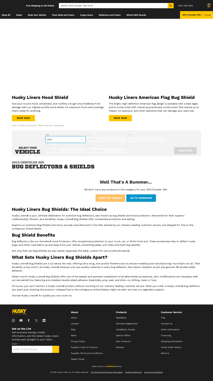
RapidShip (121, 317)
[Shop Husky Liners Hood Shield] (23, 118)
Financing (166, 335)
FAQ (163, 317)
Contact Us (166, 323)
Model (130, 135)
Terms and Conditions (153, 372)
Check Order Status (171, 347)
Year (47, 135)
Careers (75, 323)
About (74, 317)
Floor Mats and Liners (63, 15)
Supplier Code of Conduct (84, 347)
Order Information (170, 329)
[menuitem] (6, 15)
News (73, 335)
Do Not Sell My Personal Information (107, 372)
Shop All (6, 15)
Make (89, 135)
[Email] (32, 349)
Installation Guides (125, 329)
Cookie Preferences (133, 372)
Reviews (120, 347)
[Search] (113, 5)
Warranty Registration (127, 323)
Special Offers (123, 335)
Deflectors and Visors (110, 15)
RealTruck (111, 366)
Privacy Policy (78, 341)
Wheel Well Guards (136, 15)
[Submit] (55, 349)
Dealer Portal (77, 359)
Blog (73, 329)
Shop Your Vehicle (37, 15)
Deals (19, 15)
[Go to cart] (208, 6)
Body (48, 146)
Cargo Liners (86, 15)
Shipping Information (172, 341)
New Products (123, 341)
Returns (165, 353)
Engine (89, 146)
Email (15, 344)
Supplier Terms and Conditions (87, 353)
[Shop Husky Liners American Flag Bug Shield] (120, 118)
